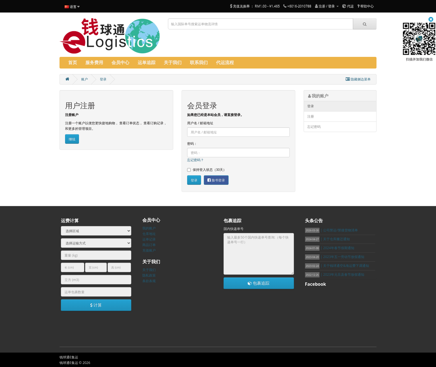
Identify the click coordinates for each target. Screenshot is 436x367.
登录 (103, 79)
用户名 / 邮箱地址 (200, 123)
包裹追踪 (258, 283)
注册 (310, 116)
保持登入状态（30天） (207, 169)
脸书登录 (216, 180)
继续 (72, 139)
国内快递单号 (234, 228)
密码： (192, 143)
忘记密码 (314, 126)
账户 (84, 79)
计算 (96, 305)
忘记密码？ (195, 160)
